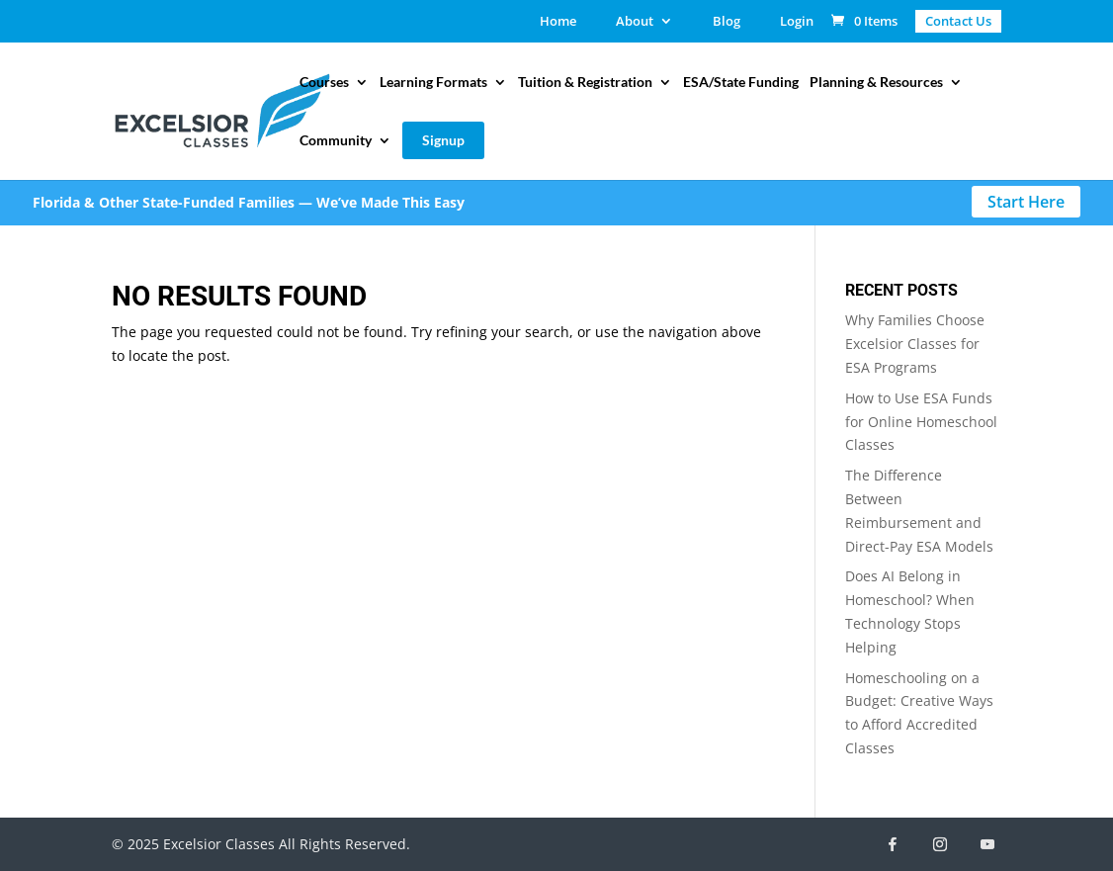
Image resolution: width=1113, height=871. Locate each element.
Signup (443, 139)
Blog (726, 22)
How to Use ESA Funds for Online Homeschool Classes (921, 422)
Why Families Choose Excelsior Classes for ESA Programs (915, 343)
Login (796, 22)
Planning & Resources (876, 82)
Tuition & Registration (585, 82)
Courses (324, 82)
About (634, 22)
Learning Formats (433, 82)
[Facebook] (892, 844)
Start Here (1026, 202)
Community (336, 140)
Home (558, 22)
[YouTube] (987, 844)
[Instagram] (940, 844)
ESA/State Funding (741, 82)
